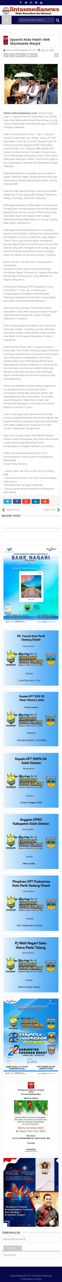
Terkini (12, 1248)
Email (32, 55)
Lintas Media (16, 1275)
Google (37, 1279)
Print (20, 55)
